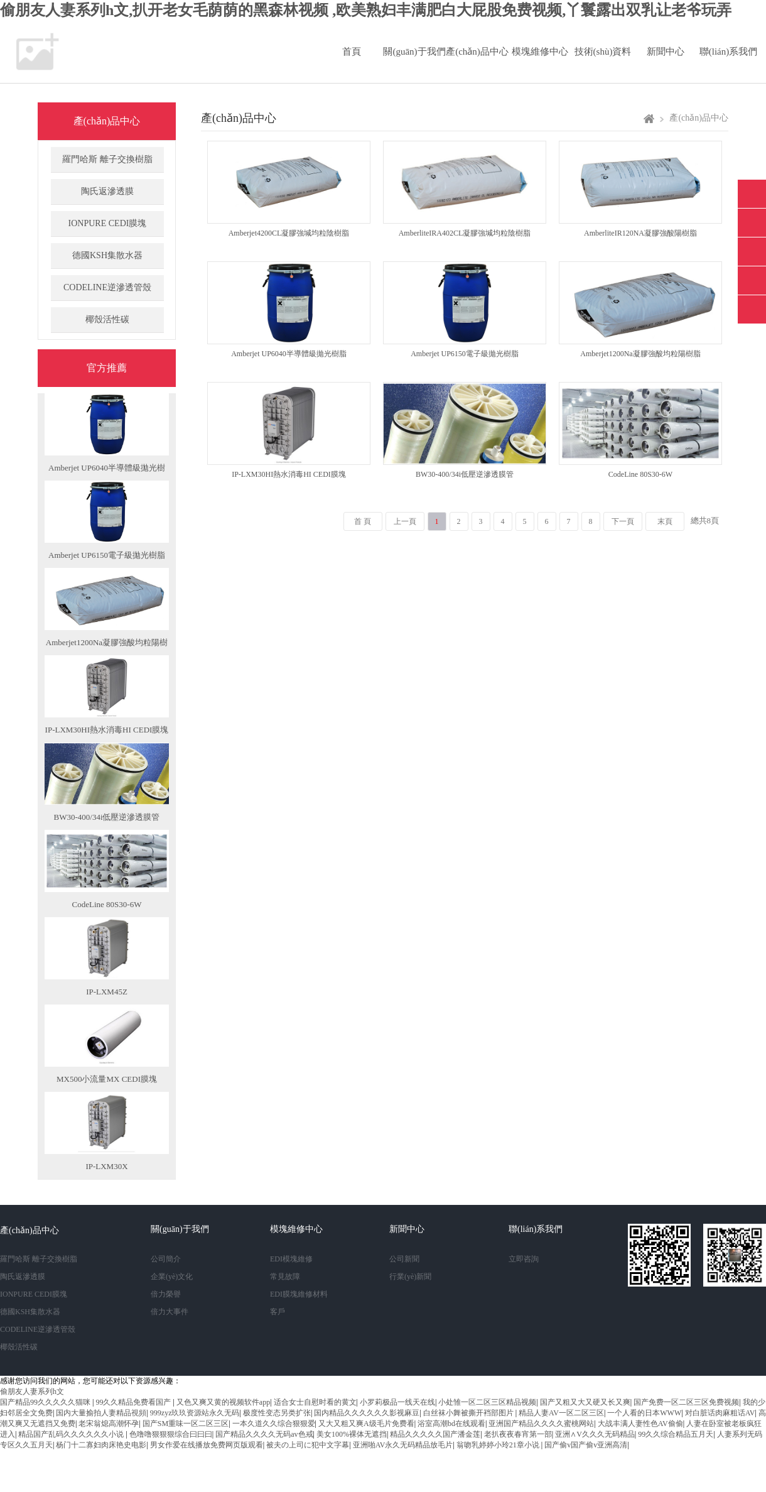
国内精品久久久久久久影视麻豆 (366, 1412)
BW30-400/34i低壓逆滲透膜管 (107, 817)
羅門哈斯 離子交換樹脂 (107, 159)
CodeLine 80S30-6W (107, 904)
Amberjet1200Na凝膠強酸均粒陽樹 (107, 642)
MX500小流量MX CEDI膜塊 (107, 1079)
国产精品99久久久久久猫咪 (46, 1402)
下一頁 (623, 521)
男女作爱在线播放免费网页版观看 (206, 1444)
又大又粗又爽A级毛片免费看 (366, 1423)
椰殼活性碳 (107, 319)
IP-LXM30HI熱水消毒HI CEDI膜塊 (107, 729)
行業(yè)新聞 (410, 1276)
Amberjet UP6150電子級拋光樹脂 (106, 555)
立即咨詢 (524, 1259)
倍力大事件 (169, 1311)
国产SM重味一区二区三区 (186, 1423)
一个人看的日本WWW (644, 1412)
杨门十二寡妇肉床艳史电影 (101, 1444)
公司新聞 (404, 1259)
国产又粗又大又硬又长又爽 (585, 1402)
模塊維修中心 (540, 51)
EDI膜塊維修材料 (299, 1294)
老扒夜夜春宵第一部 (518, 1434)
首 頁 (362, 521)
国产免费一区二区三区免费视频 (686, 1402)
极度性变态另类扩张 (277, 1412)
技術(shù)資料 (603, 51)
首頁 (351, 51)
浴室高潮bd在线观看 (451, 1423)
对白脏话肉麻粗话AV (720, 1412)
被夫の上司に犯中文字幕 (307, 1444)
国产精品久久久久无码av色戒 (264, 1434)
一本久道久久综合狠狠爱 (273, 1423)
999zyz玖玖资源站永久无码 (195, 1412)
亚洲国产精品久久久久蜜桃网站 (541, 1423)
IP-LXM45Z (106, 991)
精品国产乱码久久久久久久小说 (72, 1434)
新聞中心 (665, 51)
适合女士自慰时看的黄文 (315, 1402)
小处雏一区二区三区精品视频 (487, 1402)
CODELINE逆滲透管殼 (107, 287)
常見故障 (285, 1276)
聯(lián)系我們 (728, 51)
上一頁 (405, 521)
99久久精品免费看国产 (134, 1402)
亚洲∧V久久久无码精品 (595, 1434)
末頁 (664, 521)
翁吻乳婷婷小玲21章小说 (498, 1444)
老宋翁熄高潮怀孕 (108, 1423)
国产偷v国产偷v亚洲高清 (585, 1444)
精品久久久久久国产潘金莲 (435, 1434)
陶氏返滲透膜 (107, 191)
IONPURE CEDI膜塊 (107, 223)
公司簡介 (166, 1259)
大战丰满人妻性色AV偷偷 (640, 1423)
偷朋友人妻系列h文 (32, 1391)
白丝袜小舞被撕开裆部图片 (469, 1412)
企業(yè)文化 (172, 1276)
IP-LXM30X (106, 1166)
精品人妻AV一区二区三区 (561, 1412)
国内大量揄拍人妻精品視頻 (101, 1412)
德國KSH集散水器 (107, 255)
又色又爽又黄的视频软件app (223, 1402)
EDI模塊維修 (291, 1259)
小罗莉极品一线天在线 (397, 1402)
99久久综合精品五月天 (675, 1434)
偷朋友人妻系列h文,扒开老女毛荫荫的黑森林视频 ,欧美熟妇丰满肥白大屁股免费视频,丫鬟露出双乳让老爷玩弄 (365, 10)
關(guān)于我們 (414, 51)
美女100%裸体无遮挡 (351, 1434)
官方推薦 (107, 367)
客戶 (277, 1311)
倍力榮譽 (166, 1294)
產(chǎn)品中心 (477, 51)
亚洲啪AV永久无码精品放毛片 (403, 1444)
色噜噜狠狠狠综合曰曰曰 (170, 1434)
